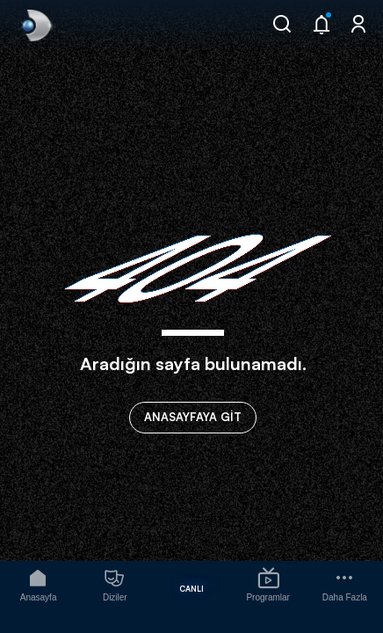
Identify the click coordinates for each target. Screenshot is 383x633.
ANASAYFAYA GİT (193, 417)
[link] (35, 25)
